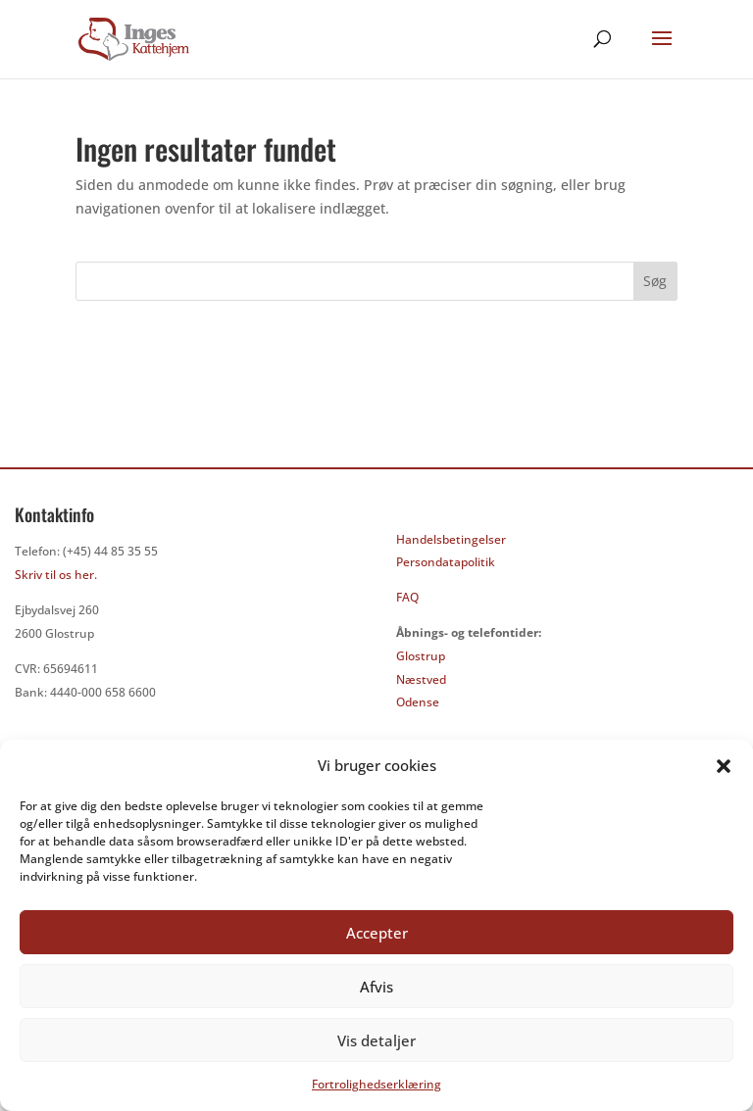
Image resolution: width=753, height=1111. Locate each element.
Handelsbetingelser (451, 539)
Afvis (376, 986)
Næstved (421, 679)
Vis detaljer (376, 1040)
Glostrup (420, 656)
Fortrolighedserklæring (376, 1084)
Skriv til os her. (56, 574)
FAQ (407, 597)
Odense (417, 702)
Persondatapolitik (445, 562)
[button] (723, 766)
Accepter (377, 932)
